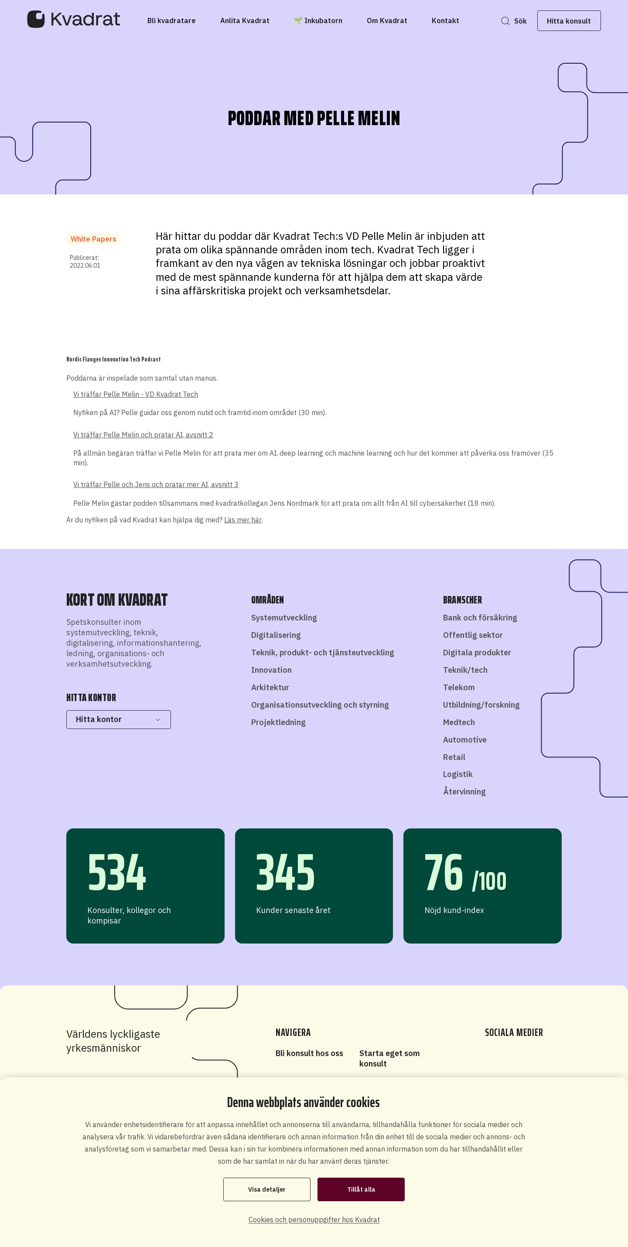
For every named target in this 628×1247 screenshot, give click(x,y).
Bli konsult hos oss (309, 1053)
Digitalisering (276, 635)
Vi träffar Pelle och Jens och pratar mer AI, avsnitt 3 (156, 484)
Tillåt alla (361, 1189)
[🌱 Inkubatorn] (318, 20)
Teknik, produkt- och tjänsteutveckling (322, 652)
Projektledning (278, 722)
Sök (519, 21)
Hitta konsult (568, 21)
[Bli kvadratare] (171, 20)
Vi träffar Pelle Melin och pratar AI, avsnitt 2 (143, 434)
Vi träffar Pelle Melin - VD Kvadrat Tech (135, 394)
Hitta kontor (118, 719)
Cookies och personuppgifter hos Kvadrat (314, 1219)
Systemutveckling (284, 618)
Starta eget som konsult (389, 1058)
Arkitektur (270, 687)
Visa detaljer (267, 1189)
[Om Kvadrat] (387, 20)
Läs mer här (243, 519)
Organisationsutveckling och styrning (320, 705)
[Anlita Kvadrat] (245, 20)
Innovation (271, 670)
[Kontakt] (445, 20)
